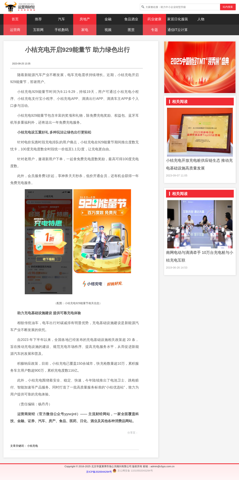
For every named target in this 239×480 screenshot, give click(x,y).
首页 (15, 19)
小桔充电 (32, 445)
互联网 (38, 30)
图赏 (131, 30)
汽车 (61, 19)
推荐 (38, 19)
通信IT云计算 (177, 30)
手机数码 (62, 30)
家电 (84, 30)
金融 (108, 19)
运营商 (15, 30)
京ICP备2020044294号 (99, 471)
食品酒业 (131, 19)
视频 (108, 30)
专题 (154, 30)
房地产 (85, 19)
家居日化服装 (177, 19)
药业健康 (154, 19)
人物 (200, 19)
